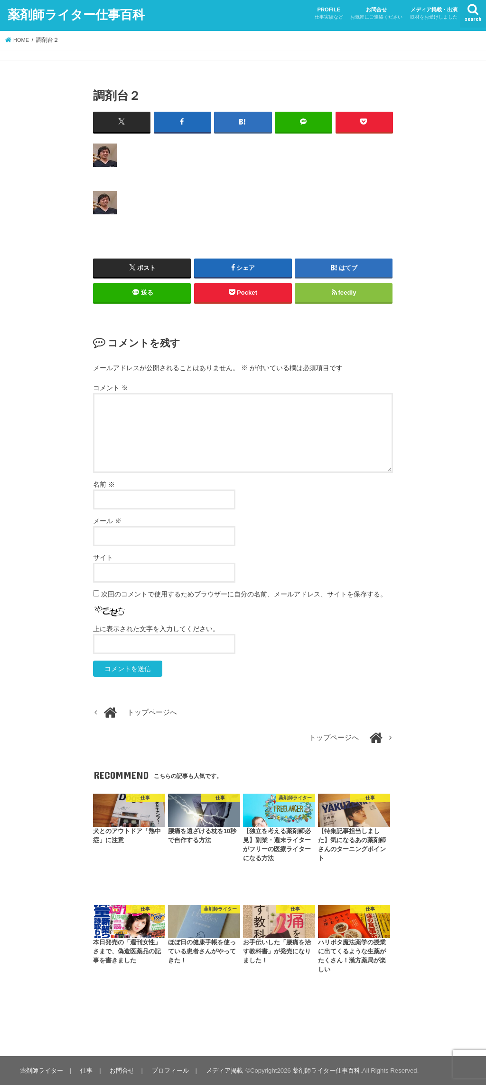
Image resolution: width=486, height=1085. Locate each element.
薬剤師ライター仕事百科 (76, 13)
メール (107, 520)
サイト (103, 557)
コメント (110, 387)
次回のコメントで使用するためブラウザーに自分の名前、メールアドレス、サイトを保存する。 (244, 593)
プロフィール (166, 1070)
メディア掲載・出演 (434, 13)
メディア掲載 (219, 1070)
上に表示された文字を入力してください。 (156, 628)
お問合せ (376, 13)
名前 (104, 484)
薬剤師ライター (41, 1070)
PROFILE (329, 13)
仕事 (85, 1070)
